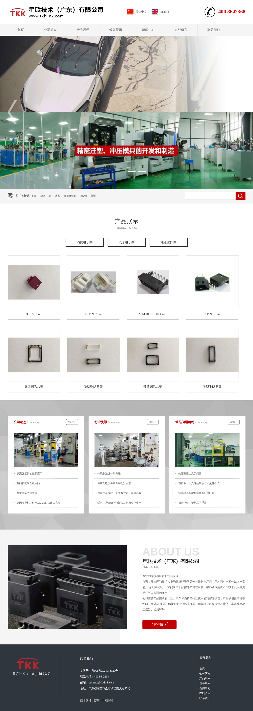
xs (50, 195)
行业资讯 (107, 422)
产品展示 (83, 29)
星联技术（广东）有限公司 (193, 554)
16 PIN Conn (93, 314)
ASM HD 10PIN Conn (152, 314)
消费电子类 (85, 242)
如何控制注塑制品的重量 (192, 502)
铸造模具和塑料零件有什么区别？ (197, 492)
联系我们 (213, 29)
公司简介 (50, 29)
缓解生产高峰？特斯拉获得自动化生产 (119, 502)
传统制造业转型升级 (109, 473)
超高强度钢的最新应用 (29, 473)
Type (42, 195)
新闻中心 (148, 29)
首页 (21, 29)
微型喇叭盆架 (33, 386)
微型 (57, 195)
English (164, 11)
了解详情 (157, 624)
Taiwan (83, 195)
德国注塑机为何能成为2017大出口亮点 (38, 502)
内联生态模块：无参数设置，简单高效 (119, 492)
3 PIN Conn (33, 314)
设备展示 (115, 29)
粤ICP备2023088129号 (104, 670)
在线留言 (181, 29)
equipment (70, 195)
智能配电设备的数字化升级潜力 (115, 483)
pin (34, 195)
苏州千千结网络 (104, 700)
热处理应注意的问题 (189, 473)
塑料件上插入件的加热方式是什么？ (199, 483)
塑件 (94, 195)
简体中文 (141, 11)
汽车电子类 (127, 242)
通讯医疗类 (169, 242)
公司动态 (26, 422)
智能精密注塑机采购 (28, 483)
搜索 (240, 196)
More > (72, 421)
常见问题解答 (191, 422)
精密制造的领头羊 (27, 492)
